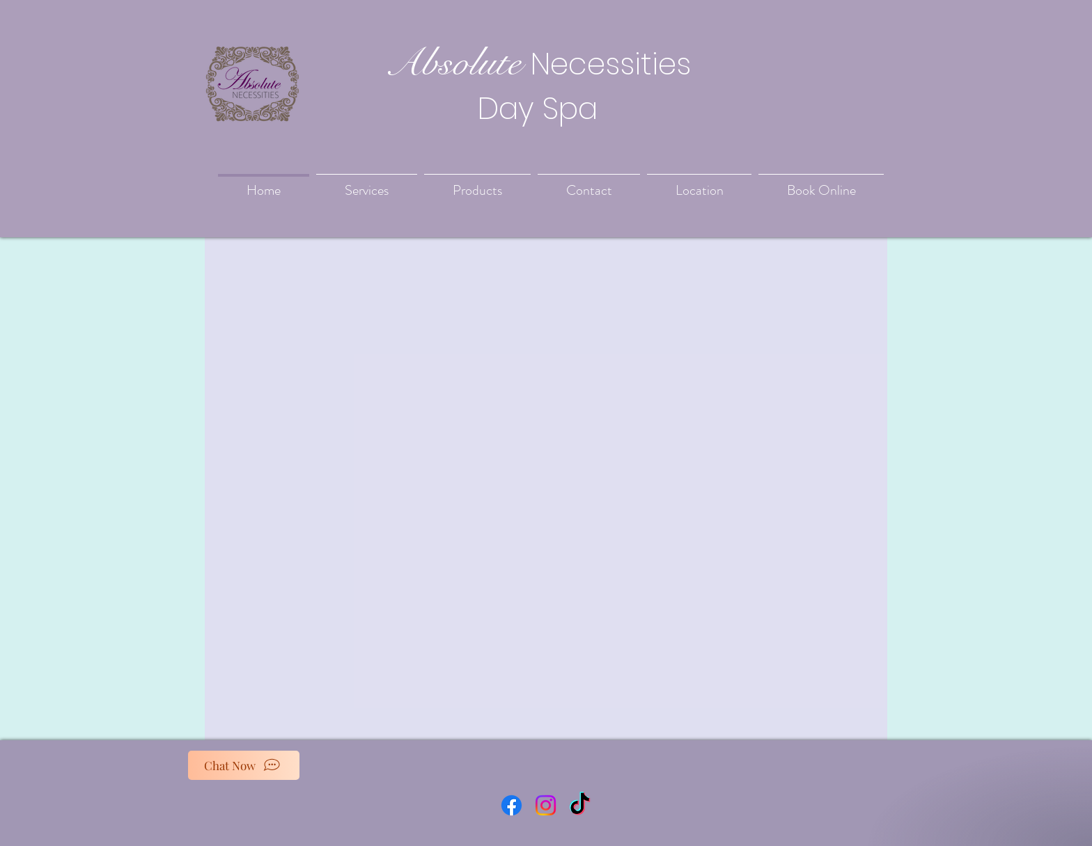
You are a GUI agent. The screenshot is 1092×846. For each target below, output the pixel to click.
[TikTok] (579, 805)
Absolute (452, 62)
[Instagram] (545, 805)
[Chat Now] (243, 765)
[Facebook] (511, 805)
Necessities (611, 64)
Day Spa (538, 108)
